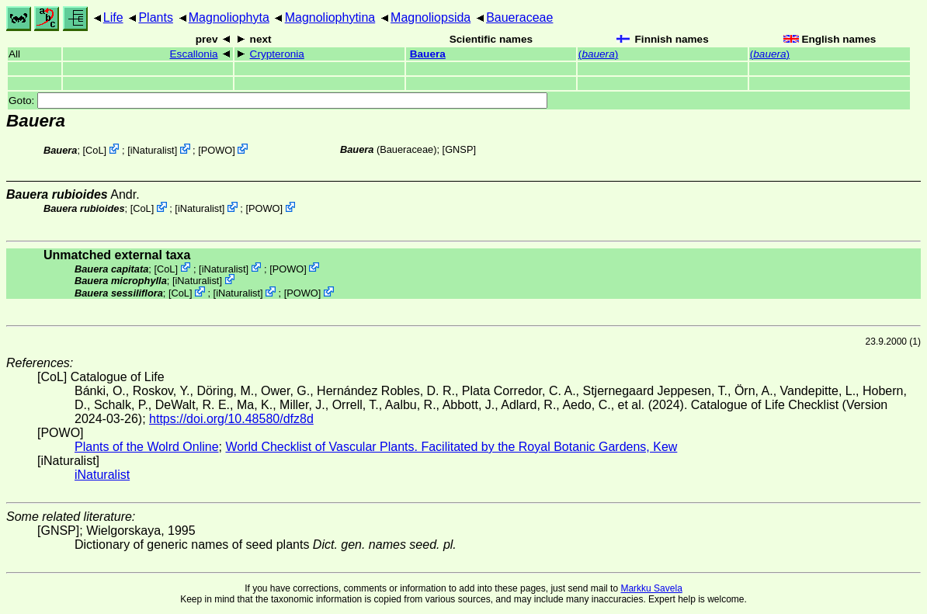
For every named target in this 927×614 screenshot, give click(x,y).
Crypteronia (277, 54)
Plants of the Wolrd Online (147, 446)
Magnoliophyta (229, 17)
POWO (217, 150)
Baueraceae (519, 17)
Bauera (428, 54)
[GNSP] (459, 149)
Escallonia (194, 54)
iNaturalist (152, 150)
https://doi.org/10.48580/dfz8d (231, 418)
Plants (155, 17)
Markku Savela (651, 588)
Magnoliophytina (330, 17)
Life (113, 17)
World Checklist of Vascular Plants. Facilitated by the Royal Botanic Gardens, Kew (451, 446)
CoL (94, 150)
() (598, 54)
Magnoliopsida (430, 17)
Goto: (278, 100)
